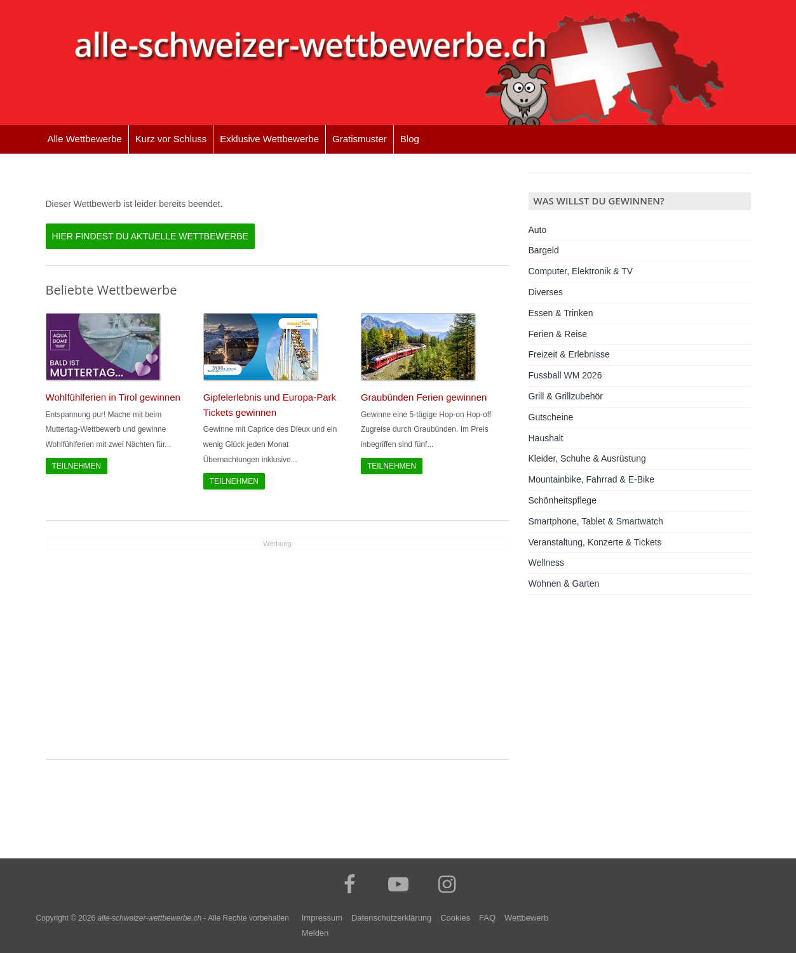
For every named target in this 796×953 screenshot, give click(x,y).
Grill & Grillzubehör (566, 396)
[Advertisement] (277, 641)
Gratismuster (359, 138)
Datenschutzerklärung (391, 918)
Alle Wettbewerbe (85, 138)
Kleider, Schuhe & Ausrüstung (587, 458)
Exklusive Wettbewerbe (269, 138)
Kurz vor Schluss (171, 138)
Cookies (455, 918)
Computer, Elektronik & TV (581, 271)
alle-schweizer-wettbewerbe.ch (149, 918)
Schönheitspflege (563, 500)
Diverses (546, 292)
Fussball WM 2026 (565, 375)
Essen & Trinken (561, 313)
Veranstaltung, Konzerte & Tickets (595, 542)
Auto (538, 230)
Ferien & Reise (558, 334)
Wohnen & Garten (564, 583)
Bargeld (544, 250)
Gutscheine (551, 417)
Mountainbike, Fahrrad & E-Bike (591, 479)
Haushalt (546, 438)
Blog (409, 138)
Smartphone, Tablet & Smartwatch (596, 521)
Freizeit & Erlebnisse (569, 354)
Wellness (547, 562)
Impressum (322, 918)
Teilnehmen (76, 466)
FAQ (487, 918)
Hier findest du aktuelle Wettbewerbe (150, 236)
